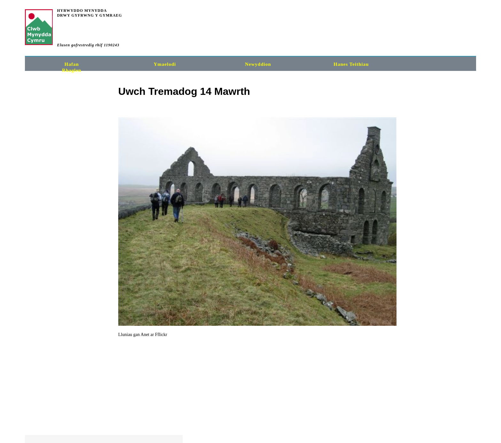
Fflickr (68, 334)
